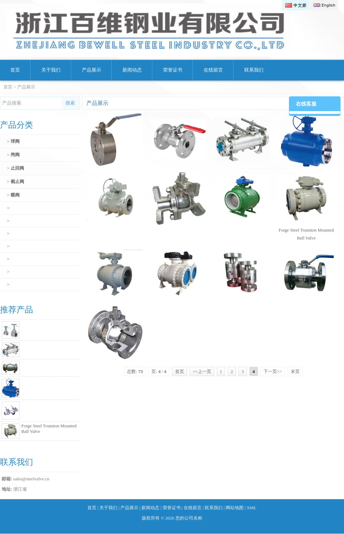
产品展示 (91, 70)
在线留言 (213, 70)
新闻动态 (132, 70)
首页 (15, 70)
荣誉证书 (172, 70)
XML (252, 507)
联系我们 (254, 70)
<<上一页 (202, 371)
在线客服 (306, 104)
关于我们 (51, 70)
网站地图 (235, 507)
